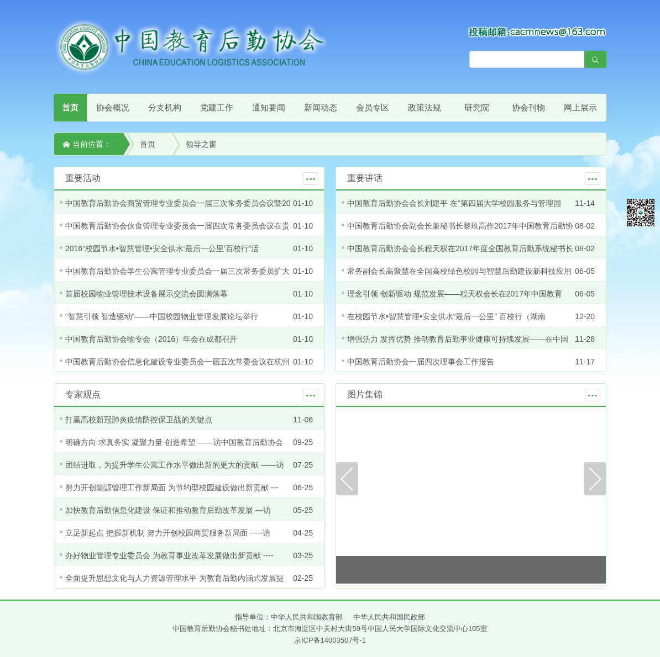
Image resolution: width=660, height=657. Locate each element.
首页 (70, 107)
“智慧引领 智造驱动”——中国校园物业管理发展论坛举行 (161, 316)
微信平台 (640, 212)
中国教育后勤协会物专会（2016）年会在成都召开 (151, 339)
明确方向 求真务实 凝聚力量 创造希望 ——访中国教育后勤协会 (174, 442)
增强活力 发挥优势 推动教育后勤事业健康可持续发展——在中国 (457, 339)
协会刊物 (528, 107)
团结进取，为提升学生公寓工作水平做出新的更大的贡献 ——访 (174, 464)
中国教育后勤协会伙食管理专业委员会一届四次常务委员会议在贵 (177, 225)
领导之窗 (201, 144)
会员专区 (372, 107)
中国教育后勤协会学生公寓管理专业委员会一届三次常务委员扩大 (177, 271)
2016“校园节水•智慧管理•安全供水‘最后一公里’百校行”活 (162, 248)
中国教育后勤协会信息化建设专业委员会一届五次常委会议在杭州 (177, 361)
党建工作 (216, 107)
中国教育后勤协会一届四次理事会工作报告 (420, 361)
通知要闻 (268, 107)
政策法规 (424, 107)
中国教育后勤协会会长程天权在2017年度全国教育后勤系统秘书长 (460, 248)
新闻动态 (320, 107)
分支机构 (164, 107)
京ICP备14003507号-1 (330, 640)
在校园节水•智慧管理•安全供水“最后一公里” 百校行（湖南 (446, 316)
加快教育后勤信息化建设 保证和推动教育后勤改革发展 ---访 (168, 510)
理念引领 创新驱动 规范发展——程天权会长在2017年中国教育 (454, 293)
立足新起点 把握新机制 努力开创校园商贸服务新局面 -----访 (167, 532)
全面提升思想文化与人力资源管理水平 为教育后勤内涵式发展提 (174, 578)
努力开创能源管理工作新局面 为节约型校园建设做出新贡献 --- (172, 487)
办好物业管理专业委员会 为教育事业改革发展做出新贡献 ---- (169, 555)
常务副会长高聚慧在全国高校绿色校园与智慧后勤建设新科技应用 (459, 271)
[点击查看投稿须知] (537, 31)
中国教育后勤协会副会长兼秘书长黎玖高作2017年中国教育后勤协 (460, 225)
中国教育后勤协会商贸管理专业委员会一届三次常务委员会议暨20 (178, 203)
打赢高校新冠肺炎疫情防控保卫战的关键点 (138, 419)
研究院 (476, 107)
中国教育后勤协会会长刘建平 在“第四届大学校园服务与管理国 (454, 203)
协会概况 (112, 107)
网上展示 (580, 107)
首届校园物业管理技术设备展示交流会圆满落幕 (146, 293)
